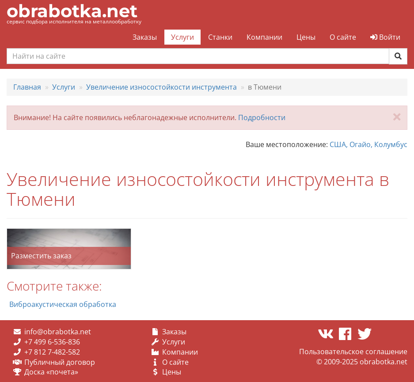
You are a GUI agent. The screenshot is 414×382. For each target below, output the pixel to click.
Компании (264, 37)
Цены (305, 37)
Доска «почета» (51, 372)
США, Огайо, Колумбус (368, 144)
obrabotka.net (72, 11)
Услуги (182, 37)
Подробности (261, 117)
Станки (220, 37)
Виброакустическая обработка (62, 304)
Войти (385, 37)
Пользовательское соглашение (353, 351)
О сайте (343, 37)
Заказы (145, 37)
